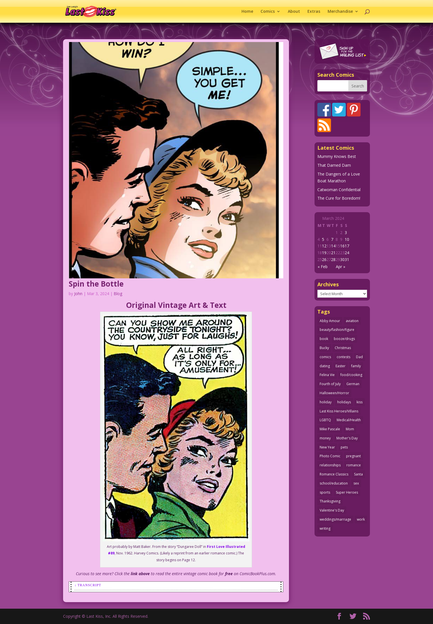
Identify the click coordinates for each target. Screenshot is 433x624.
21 (333, 252)
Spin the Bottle (96, 284)
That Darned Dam (334, 165)
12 (324, 246)
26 (324, 259)
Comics (268, 11)
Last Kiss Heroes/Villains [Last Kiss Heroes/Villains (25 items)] (339, 411)
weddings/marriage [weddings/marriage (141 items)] (335, 519)
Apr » (340, 266)
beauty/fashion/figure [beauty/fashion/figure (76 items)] (337, 329)
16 (342, 246)
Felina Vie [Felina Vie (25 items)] (327, 374)
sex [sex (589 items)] (356, 483)
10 (347, 239)
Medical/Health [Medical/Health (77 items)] (349, 420)
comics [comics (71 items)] (325, 356)
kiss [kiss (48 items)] (360, 402)
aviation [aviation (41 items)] (352, 320)
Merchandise (340, 11)
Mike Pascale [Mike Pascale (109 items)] (330, 429)
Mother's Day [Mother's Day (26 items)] (347, 438)
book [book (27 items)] (324, 338)
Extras (313, 11)
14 (333, 246)
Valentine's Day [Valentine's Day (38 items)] (332, 510)
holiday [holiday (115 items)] (326, 402)
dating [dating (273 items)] (325, 366)
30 (342, 259)
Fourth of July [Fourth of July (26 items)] (330, 383)
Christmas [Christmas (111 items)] (343, 347)
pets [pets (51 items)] (344, 447)
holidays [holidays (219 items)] (344, 402)
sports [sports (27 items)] (325, 492)
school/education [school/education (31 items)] (334, 483)
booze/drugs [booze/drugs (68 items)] (344, 338)
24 (347, 252)
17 (347, 246)
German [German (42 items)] (352, 383)
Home (247, 11)
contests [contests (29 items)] (343, 356)
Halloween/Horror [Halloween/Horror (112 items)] (334, 393)
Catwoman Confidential (339, 189)
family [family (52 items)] (356, 366)
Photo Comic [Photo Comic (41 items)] (330, 456)
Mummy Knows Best (336, 156)
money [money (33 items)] (325, 438)
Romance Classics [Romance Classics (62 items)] (334, 474)
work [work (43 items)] (361, 519)
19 (324, 252)
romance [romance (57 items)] (353, 465)
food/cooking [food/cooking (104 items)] (351, 374)
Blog (118, 293)
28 (333, 259)
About (294, 11)
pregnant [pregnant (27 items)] (353, 456)
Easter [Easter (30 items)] (340, 366)
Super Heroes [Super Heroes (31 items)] (347, 492)
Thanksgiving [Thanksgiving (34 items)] (330, 501)
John (78, 293)
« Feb (323, 266)
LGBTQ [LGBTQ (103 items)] (325, 420)
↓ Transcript (87, 585)
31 (347, 259)
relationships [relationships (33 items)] (330, 465)
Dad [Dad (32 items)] (359, 356)
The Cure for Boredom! (338, 198)
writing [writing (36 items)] (325, 528)
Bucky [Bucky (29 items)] (324, 347)
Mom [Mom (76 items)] (350, 429)
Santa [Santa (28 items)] (358, 474)
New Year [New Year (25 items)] (327, 447)
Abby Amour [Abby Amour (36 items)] (330, 320)
